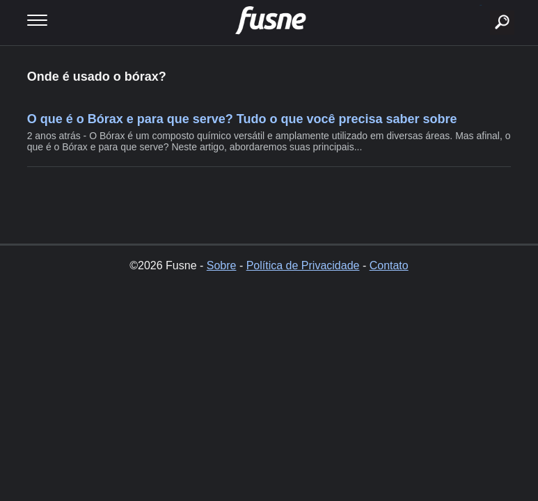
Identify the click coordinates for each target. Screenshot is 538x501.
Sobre (222, 265)
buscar (481, 5)
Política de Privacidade (303, 265)
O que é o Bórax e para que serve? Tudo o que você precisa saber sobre (242, 119)
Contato (389, 265)
